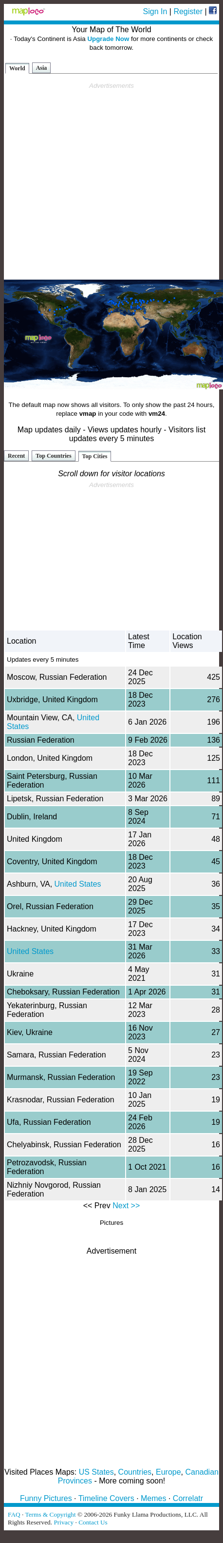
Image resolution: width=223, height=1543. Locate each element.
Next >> (126, 1205)
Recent (16, 455)
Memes (153, 1498)
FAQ (14, 1514)
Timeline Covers (106, 1498)
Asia (41, 67)
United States (78, 884)
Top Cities (95, 456)
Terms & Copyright (50, 1514)
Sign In (155, 11)
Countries (134, 1472)
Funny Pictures (46, 1498)
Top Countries (53, 455)
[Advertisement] (110, 181)
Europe (168, 1472)
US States (96, 1472)
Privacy (64, 1522)
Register (188, 11)
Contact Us (93, 1522)
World (17, 68)
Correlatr (188, 1498)
